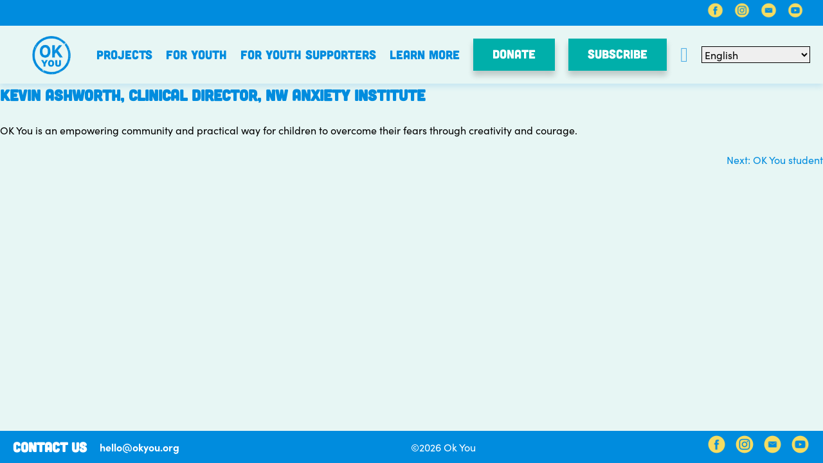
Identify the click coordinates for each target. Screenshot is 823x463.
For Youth (196, 54)
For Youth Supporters (308, 54)
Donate (514, 53)
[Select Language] (755, 54)
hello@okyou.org (139, 447)
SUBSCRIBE (617, 53)
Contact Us (50, 447)
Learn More (425, 54)
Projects (124, 54)
